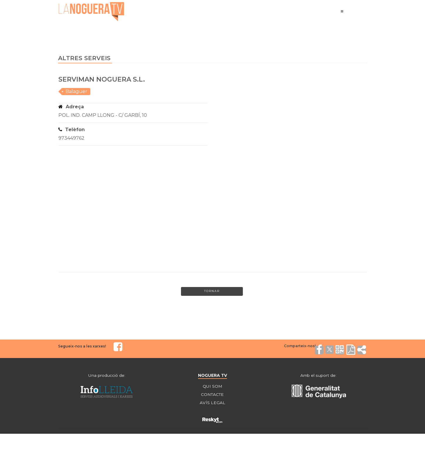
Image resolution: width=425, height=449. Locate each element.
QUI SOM (212, 386)
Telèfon (71, 129)
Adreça (71, 106)
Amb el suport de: (318, 375)
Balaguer (76, 91)
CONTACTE (212, 394)
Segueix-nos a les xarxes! (82, 346)
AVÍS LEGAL (212, 403)
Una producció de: (106, 375)
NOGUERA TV (212, 375)
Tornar (212, 291)
